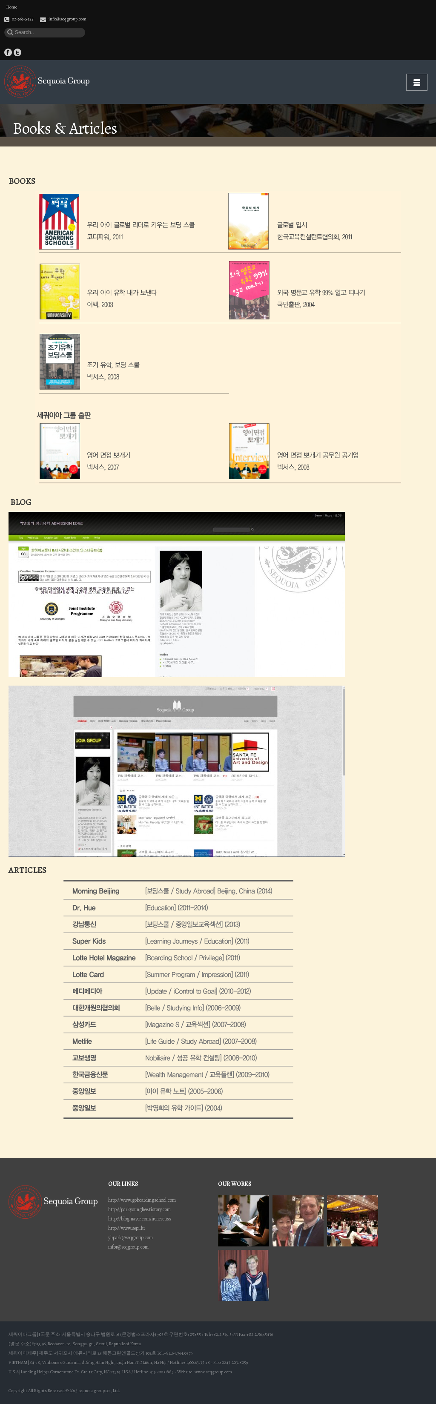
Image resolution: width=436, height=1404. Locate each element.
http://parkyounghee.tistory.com (139, 1209)
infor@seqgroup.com (128, 1246)
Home (11, 7)
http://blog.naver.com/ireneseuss (139, 1218)
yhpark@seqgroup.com (130, 1237)
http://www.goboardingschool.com (142, 1200)
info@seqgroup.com (67, 19)
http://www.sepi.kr (126, 1228)
